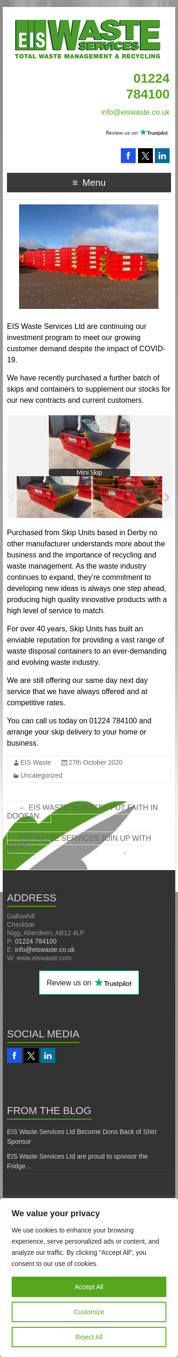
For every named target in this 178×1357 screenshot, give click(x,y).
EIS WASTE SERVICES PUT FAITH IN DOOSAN (82, 812)
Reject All (88, 1337)
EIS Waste (35, 762)
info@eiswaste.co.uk (135, 112)
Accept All (89, 1287)
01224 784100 (36, 941)
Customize (88, 1312)
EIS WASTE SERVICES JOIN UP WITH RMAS (79, 842)
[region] (89, 1277)
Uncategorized (41, 775)
